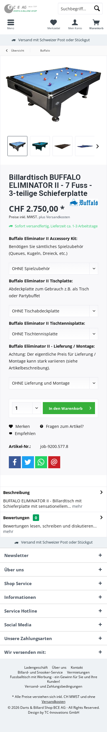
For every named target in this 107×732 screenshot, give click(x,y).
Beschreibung (16, 492)
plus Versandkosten (54, 217)
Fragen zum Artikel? (62, 426)
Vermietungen (78, 672)
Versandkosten (53, 701)
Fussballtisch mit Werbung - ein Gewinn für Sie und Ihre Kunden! (53, 679)
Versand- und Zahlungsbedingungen (53, 686)
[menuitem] (10, 24)
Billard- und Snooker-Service (40, 672)
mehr (76, 506)
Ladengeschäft (36, 667)
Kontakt (77, 667)
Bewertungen (16, 517)
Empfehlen (22, 433)
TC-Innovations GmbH (62, 712)
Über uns (59, 667)
